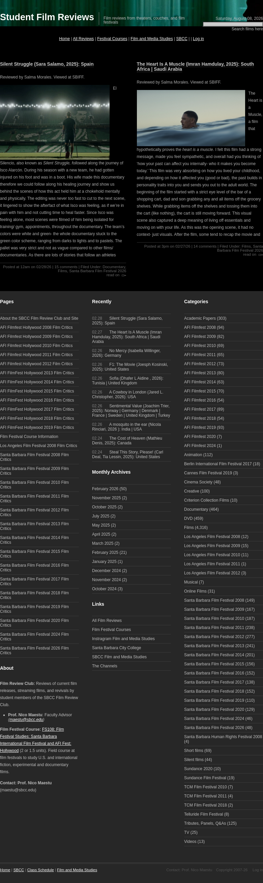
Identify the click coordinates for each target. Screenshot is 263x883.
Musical (191, 582)
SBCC (181, 38)
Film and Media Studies (151, 38)
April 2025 (101, 534)
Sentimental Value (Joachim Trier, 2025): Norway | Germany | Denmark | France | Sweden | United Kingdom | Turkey (131, 411)
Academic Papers (200, 318)
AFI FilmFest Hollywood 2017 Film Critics (37, 409)
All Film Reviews (107, 620)
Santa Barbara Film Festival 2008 (214, 600)
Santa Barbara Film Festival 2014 (214, 655)
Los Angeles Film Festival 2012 (212, 573)
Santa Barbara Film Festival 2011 (214, 627)
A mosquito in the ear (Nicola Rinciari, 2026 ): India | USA (126, 427)
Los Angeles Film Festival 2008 (212, 536)
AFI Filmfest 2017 (200, 409)
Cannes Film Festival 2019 (208, 473)
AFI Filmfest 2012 (200, 363)
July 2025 (100, 516)
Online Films (195, 591)
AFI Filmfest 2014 (200, 382)
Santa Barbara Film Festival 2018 (214, 691)
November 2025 (106, 498)
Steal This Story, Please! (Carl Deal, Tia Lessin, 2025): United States (127, 454)
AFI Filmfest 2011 (200, 354)
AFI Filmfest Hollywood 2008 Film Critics (36, 327)
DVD (188, 518)
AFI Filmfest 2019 (200, 427)
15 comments (65, 267)
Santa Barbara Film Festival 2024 (214, 718)
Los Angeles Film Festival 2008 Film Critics (38, 445)
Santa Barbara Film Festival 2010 (214, 618)
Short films (193, 750)
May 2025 (101, 525)
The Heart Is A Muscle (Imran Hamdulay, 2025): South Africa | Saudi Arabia (195, 67)
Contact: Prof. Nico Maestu (189, 870)
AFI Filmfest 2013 (200, 373)
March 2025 (102, 543)
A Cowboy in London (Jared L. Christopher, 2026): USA (127, 394)
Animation (193, 454)
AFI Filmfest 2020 (200, 436)
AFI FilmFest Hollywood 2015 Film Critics (37, 391)
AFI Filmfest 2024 (200, 445)
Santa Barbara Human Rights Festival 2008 (223, 736)
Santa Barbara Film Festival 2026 (97, 271)
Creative (191, 491)
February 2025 (105, 552)
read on (113, 275)
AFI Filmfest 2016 (200, 400)
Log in (198, 38)
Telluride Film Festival (203, 814)
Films (62, 271)
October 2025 (104, 507)
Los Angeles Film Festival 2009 (212, 545)
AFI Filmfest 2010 (200, 345)
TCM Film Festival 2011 (205, 796)
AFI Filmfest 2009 (200, 336)
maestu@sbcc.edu (26, 719)
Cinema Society (198, 482)
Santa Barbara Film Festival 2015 (214, 664)
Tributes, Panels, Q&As (205, 823)
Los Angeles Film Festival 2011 (212, 564)
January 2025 (104, 561)
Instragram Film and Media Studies (123, 638)
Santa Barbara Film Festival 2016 (214, 673)
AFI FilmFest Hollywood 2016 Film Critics (37, 400)
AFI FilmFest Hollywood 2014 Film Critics (37, 382)
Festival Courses (112, 38)
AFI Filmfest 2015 (200, 391)
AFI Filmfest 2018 (200, 418)
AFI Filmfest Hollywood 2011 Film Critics (36, 354)
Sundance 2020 (198, 768)
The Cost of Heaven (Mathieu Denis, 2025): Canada (127, 440)
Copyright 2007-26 (232, 870)
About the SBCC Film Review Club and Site (39, 318)
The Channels (104, 666)
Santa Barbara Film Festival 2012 (214, 636)
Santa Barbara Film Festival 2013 (214, 645)
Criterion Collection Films (206, 500)
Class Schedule (40, 870)
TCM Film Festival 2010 (205, 787)
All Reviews (83, 38)
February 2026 (105, 488)
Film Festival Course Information (29, 436)
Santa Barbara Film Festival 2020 (214, 709)
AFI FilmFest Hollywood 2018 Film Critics (37, 418)
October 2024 (104, 589)
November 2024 (106, 579)
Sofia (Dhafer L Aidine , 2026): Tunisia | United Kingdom (128, 380)
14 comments (205, 246)
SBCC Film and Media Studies (119, 657)
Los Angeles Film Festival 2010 (212, 555)
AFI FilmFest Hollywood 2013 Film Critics (37, 373)
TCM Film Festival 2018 (205, 805)
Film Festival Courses (111, 629)
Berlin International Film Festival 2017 (218, 464)
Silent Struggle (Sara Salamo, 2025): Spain (47, 64)
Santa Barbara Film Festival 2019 (214, 700)
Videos (190, 841)
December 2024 (106, 570)
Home (64, 38)
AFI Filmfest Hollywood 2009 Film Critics (36, 336)
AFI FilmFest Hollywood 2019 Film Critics (37, 427)
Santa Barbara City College (116, 647)
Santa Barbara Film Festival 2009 (214, 609)
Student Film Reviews (47, 17)
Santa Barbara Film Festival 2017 (214, 682)
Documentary (114, 267)
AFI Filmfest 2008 (200, 327)
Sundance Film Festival (205, 778)
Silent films (194, 759)
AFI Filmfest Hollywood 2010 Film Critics (36, 345)
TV (186, 832)
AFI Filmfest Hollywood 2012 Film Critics (36, 363)
